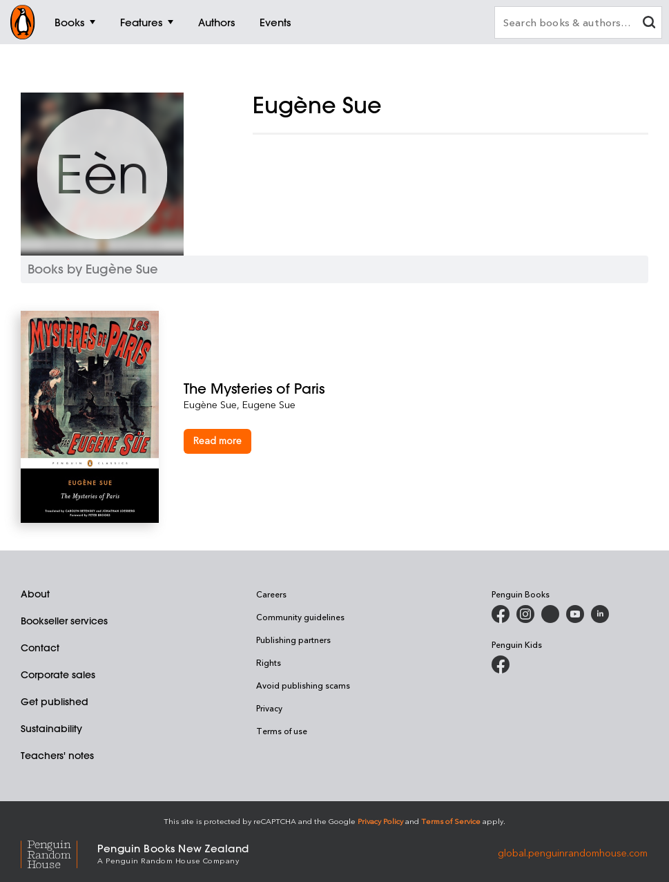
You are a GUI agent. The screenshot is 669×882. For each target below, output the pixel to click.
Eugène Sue (210, 404)
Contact (40, 648)
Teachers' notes (57, 755)
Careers (271, 594)
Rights (268, 662)
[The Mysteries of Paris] (416, 388)
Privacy (269, 708)
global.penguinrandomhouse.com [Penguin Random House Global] (573, 852)
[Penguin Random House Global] (59, 853)
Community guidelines (300, 617)
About (35, 594)
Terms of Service (451, 821)
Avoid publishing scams (303, 685)
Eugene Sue (268, 404)
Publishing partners (293, 639)
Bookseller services (64, 621)
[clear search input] (649, 24)
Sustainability (51, 728)
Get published (54, 702)
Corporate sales (58, 675)
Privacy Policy (380, 821)
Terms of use (281, 731)
